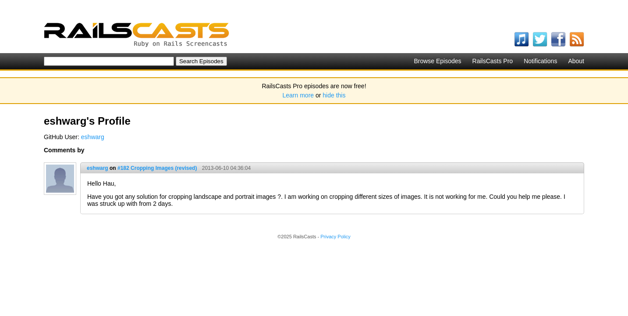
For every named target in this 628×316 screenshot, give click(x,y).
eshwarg (92, 136)
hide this (334, 95)
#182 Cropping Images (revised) (157, 168)
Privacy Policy (335, 236)
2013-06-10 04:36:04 (226, 168)
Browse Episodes (437, 61)
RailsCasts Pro (492, 61)
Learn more (298, 95)
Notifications (540, 61)
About (576, 61)
